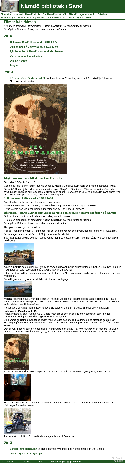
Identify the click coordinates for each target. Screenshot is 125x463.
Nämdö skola (32, 14)
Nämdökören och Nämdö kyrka (65, 17)
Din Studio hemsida (117, 459)
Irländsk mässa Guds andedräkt (28, 78)
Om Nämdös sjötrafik (55, 14)
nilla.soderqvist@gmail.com (65, 461)
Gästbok (102, 14)
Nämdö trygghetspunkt (82, 14)
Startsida (6, 14)
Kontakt (18, 14)
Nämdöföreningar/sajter (31, 17)
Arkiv (88, 17)
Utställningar (8, 17)
